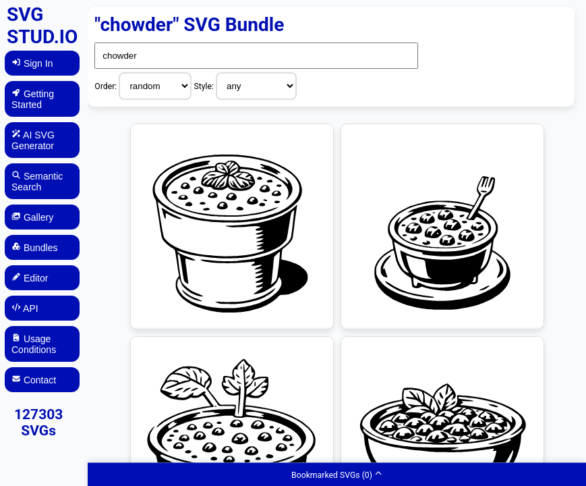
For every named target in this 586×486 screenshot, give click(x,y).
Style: (205, 86)
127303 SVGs (38, 422)
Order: (106, 86)
